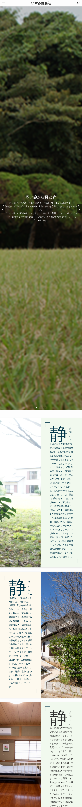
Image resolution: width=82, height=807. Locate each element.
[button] (79, 3)
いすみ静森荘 (41, 3)
